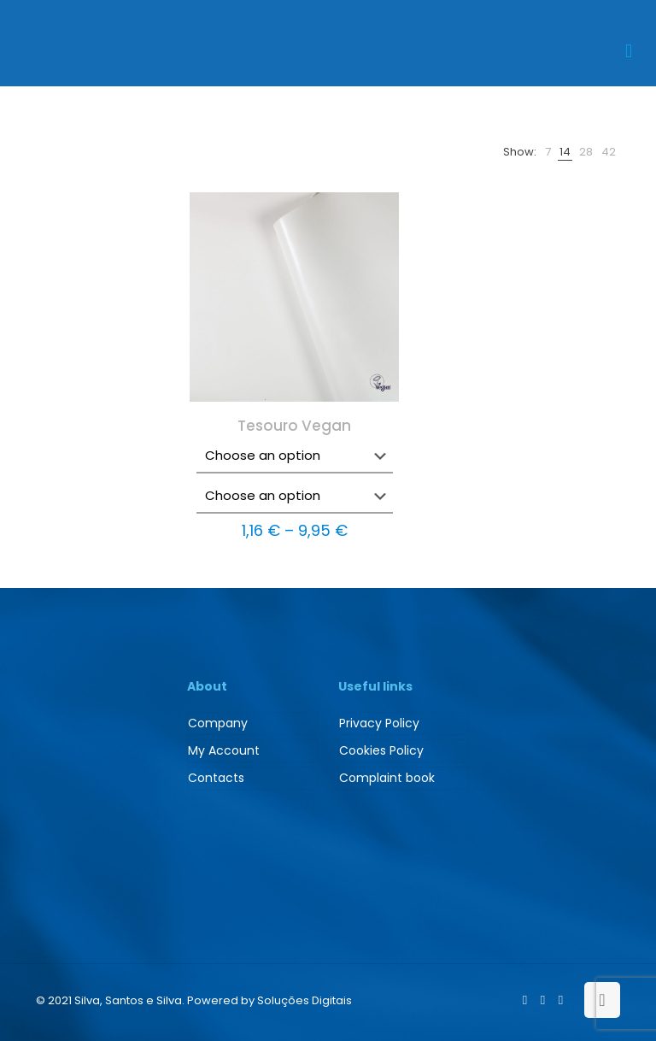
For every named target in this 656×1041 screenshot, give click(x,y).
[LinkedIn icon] (542, 1000)
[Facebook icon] (524, 1000)
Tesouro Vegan (294, 425)
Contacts (216, 777)
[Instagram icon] (560, 1000)
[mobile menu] (628, 51)
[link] (548, 151)
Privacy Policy (379, 723)
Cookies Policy (381, 750)
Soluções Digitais (304, 1000)
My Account (224, 750)
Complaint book (387, 777)
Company (218, 723)
